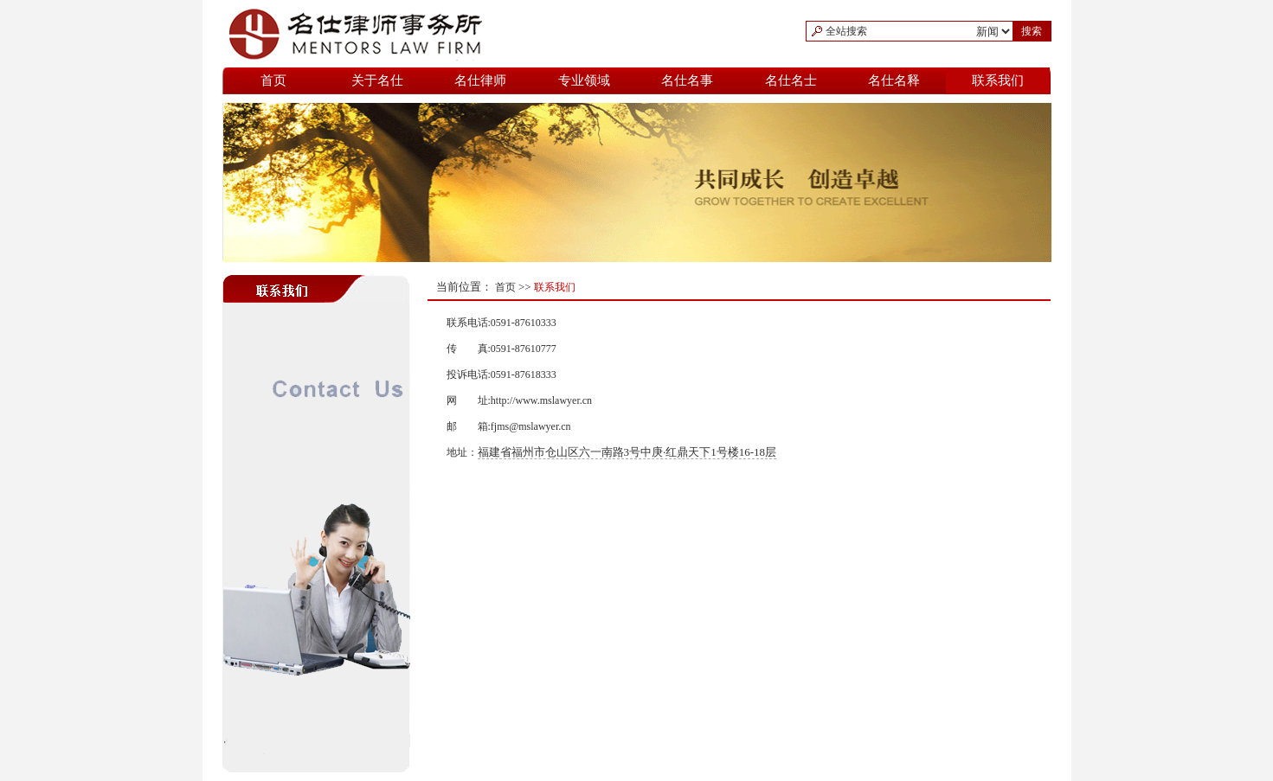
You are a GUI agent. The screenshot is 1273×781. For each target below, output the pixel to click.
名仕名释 (894, 80)
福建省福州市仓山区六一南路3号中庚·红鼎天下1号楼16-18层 (627, 451)
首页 (273, 80)
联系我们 (998, 80)
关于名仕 (377, 80)
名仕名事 (687, 80)
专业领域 (584, 80)
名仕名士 (791, 80)
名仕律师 (480, 80)
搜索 (1031, 31)
